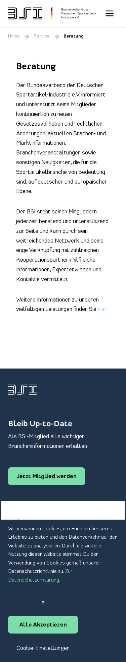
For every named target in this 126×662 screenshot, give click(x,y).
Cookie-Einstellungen (43, 648)
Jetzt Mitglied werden (46, 476)
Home (14, 36)
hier (102, 309)
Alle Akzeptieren (43, 625)
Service (42, 36)
